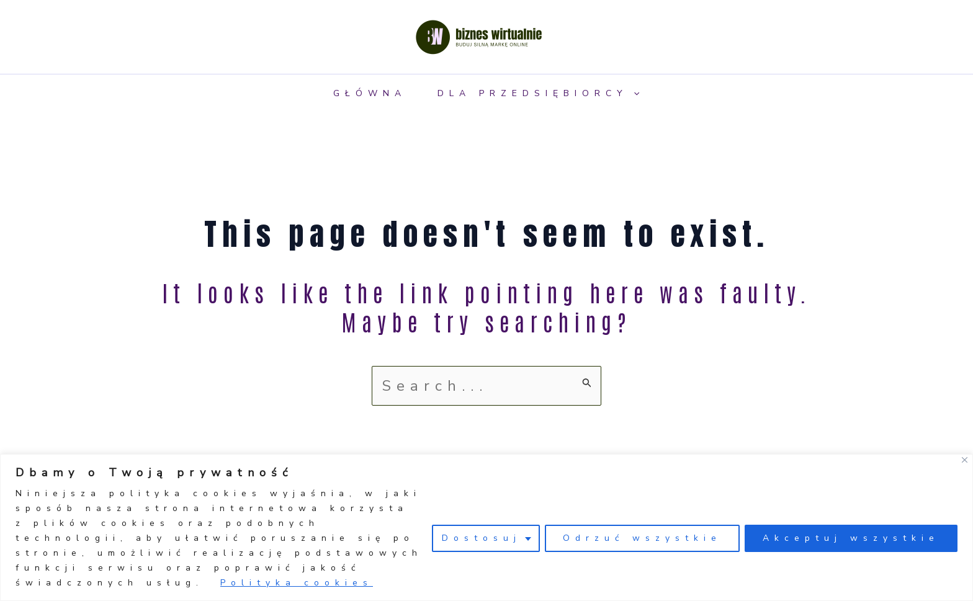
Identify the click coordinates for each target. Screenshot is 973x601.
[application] (633, 93)
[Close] (964, 460)
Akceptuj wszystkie (851, 538)
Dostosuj (481, 538)
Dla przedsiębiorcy (538, 93)
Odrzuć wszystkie (642, 538)
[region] (486, 527)
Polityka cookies (296, 583)
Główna (369, 93)
